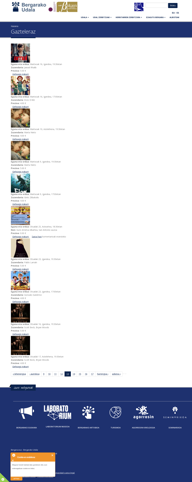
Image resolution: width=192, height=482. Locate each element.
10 (49, 373)
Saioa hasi (37, 236)
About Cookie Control (14, 455)
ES (178, 12)
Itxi (52, 455)
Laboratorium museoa (57, 426)
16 (86, 373)
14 (74, 373)
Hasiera (14, 26)
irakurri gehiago (16, 476)
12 (61, 373)
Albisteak (174, 17)
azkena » (116, 373)
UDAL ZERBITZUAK (102, 17)
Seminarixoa (175, 427)
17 (92, 373)
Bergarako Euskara (26, 427)
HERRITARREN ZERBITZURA (129, 17)
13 (67, 373)
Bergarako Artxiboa (88, 427)
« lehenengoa (19, 373)
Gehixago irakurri (20, 74)
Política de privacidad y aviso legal (60, 473)
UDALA (85, 17)
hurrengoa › (102, 373)
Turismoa (116, 427)
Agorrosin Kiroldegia (143, 427)
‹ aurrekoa (34, 373)
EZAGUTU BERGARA (155, 17)
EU (173, 12)
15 (80, 373)
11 (55, 373)
